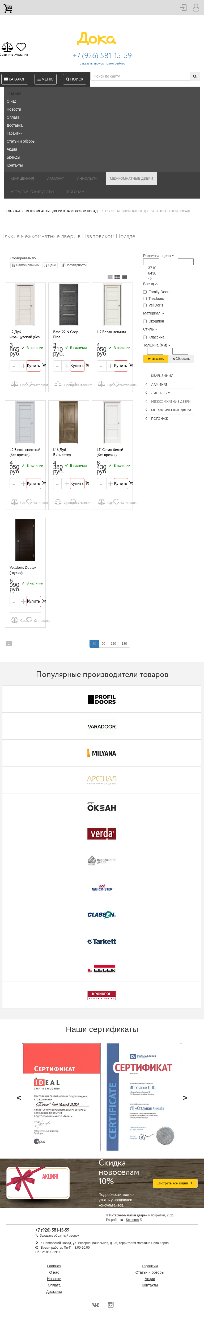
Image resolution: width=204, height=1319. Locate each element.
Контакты (15, 165)
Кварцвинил (22, 178)
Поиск (74, 79)
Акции (12, 149)
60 (103, 644)
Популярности (74, 265)
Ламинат (55, 178)
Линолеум (87, 178)
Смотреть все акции (175, 1183)
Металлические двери (32, 192)
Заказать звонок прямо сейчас (102, 63)
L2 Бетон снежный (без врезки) (25, 452)
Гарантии (15, 133)
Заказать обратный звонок (59, 1235)
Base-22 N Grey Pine (65, 334)
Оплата (13, 117)
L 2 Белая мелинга (111, 332)
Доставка (15, 125)
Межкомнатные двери (131, 178)
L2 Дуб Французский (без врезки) (25, 337)
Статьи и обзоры (21, 141)
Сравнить (17, 384)
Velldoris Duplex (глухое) (23, 570)
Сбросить (181, 359)
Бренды (13, 157)
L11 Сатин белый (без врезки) (110, 452)
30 (94, 644)
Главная (14, 93)
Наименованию (25, 265)
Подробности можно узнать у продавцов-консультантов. (122, 1183)
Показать (156, 359)
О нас (11, 101)
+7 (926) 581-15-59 (102, 56)
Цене (50, 265)
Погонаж (75, 192)
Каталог (14, 79)
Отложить (33, 384)
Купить (34, 366)
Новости (14, 109)
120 (113, 644)
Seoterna (132, 1220)
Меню (45, 79)
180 (124, 644)
